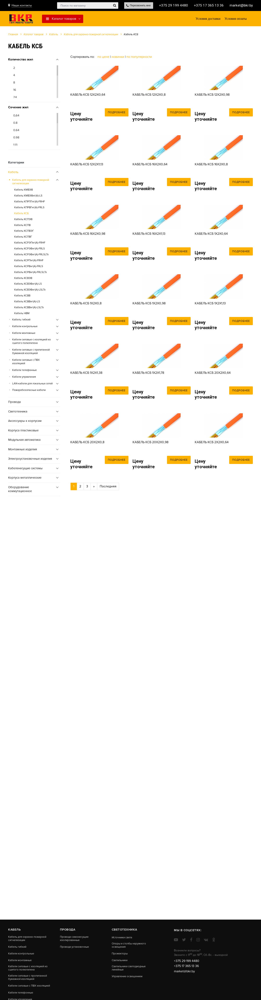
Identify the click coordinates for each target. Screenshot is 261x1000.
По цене (103, 58)
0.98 (16, 138)
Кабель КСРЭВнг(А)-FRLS (29, 249)
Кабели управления (24, 377)
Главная (13, 35)
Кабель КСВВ (22, 296)
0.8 (15, 124)
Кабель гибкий (21, 320)
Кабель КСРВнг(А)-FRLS (28, 267)
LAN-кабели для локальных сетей (32, 384)
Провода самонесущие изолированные (75, 938)
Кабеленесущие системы (25, 469)
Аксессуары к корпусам (25, 422)
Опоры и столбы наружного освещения (130, 945)
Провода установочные (75, 947)
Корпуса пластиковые (23, 431)
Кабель (53, 35)
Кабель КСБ (21, 214)
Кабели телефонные (24, 371)
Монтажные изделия (22, 450)
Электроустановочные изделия (30, 460)
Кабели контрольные (25, 327)
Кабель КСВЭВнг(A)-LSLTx (29, 291)
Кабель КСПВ (22, 226)
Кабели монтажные (23, 334)
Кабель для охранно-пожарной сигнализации (91, 35)
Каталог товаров (61, 19)
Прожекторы (120, 954)
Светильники (120, 961)
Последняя (108, 576)
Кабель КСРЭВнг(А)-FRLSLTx (31, 255)
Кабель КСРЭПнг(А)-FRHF (29, 243)
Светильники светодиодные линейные (130, 969)
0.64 (16, 131)
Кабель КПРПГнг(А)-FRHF (29, 202)
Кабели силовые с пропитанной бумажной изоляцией (31, 352)
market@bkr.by (241, 5)
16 (14, 91)
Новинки (118, 58)
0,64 (16, 116)
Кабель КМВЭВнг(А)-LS (28, 196)
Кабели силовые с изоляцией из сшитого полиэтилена (31, 342)
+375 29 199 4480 (172, 5)
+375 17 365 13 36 (208, 5)
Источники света (123, 937)
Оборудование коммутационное (20, 490)
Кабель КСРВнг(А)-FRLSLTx (30, 273)
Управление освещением (129, 978)
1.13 (15, 146)
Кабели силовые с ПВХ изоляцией (26, 362)
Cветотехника (17, 412)
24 (15, 98)
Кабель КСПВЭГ (24, 232)
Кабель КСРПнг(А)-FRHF (28, 261)
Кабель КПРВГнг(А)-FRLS (29, 208)
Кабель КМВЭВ (23, 190)
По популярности (139, 58)
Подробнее (116, 128)
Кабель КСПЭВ (23, 220)
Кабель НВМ (22, 314)
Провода (14, 403)
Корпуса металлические (24, 479)
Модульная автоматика (24, 441)
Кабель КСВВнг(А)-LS (27, 302)
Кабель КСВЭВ (23, 279)
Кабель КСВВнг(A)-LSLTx (29, 308)
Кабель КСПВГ (23, 238)
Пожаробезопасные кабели (29, 391)
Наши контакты (22, 5)
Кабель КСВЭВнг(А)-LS (28, 285)
